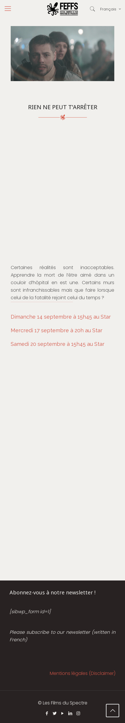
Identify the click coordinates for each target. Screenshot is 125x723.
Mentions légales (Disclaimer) (82, 673)
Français (111, 9)
